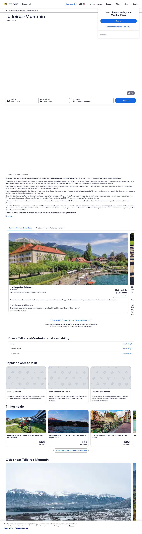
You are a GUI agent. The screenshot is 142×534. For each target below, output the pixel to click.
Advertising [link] (7, 511)
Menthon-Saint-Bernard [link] (17, 426)
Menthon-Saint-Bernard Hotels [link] (22, 403)
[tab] (53, 130)
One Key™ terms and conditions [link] (82, 500)
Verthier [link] (10, 438)
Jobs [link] (5, 493)
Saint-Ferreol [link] (44, 426)
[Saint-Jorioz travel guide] (124, 357)
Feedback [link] (7, 518)
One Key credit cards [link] (45, 518)
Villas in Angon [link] (16, 398)
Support (113, 4)
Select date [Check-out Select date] (47, 70)
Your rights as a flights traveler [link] (116, 511)
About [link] (6, 490)
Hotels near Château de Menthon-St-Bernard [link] (26, 394)
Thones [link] (75, 422)
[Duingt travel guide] (75, 357)
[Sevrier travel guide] (50, 357)
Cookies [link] (75, 493)
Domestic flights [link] (44, 504)
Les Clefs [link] (75, 434)
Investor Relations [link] (9, 508)
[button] (71, 375)
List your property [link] (9, 497)
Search (127, 69)
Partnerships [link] (8, 500)
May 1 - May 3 (127, 223)
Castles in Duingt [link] (77, 390)
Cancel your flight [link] (113, 497)
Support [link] (110, 490)
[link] (118, 34)
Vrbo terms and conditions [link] (81, 504)
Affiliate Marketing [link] (10, 515)
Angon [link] (42, 430)
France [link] (13, 11)
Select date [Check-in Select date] (13, 70)
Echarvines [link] (11, 434)
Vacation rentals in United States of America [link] (52, 497)
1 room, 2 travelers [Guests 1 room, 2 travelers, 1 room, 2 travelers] (83, 70)
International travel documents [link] (117, 508)
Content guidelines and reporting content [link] (85, 515)
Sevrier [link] (10, 422)
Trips (122, 4)
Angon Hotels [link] (76, 398)
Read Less (41, 121)
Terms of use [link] (77, 497)
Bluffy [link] (106, 430)
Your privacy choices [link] (79, 511)
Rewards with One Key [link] (46, 515)
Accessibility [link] (77, 508)
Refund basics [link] (112, 500)
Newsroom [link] (7, 504)
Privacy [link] (75, 490)
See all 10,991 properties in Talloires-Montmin (87, 193)
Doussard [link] (11, 430)
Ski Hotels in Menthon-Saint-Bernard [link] (24, 407)
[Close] (138, 527)
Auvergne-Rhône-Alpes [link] (24, 11)
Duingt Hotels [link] (16, 390)
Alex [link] (73, 426)
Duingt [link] (42, 422)
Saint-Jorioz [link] (109, 422)
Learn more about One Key (118, 27)
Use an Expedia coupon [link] (115, 504)
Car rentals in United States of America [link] (50, 508)
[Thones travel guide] (99, 357)
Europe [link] (6, 11)
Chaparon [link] (108, 434)
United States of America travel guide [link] (50, 490)
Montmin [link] (43, 434)
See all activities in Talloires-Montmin (87, 341)
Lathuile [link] (107, 426)
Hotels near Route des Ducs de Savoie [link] (85, 394)
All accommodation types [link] (46, 511)
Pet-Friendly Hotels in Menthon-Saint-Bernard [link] (88, 407)
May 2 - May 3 (127, 218)
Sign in (135, 4)
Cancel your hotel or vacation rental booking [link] (121, 493)
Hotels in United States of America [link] (49, 493)
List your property (99, 4)
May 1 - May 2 (127, 214)
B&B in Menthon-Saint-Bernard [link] (83, 403)
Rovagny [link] (75, 430)
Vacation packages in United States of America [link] (53, 500)
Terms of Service (21, 528)
